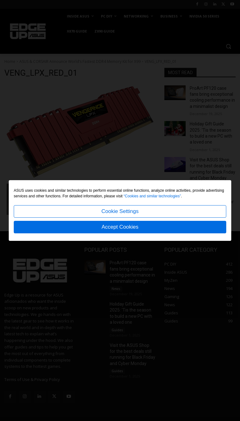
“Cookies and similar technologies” (152, 196)
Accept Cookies (120, 227)
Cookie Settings (119, 211)
